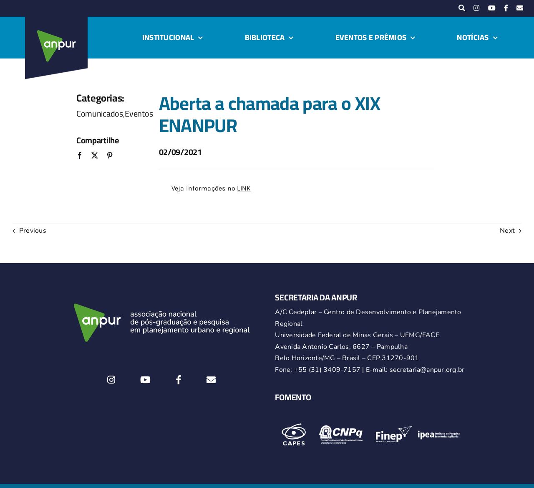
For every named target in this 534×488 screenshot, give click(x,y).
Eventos (139, 113)
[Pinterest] (109, 156)
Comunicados (99, 113)
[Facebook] (79, 156)
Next (507, 230)
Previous (32, 230)
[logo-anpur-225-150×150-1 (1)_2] (56, 20)
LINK (244, 188)
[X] (94, 156)
